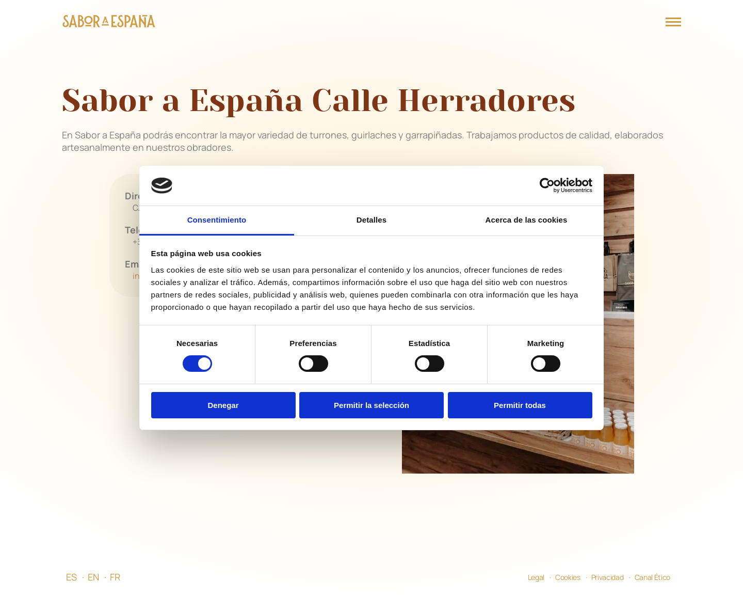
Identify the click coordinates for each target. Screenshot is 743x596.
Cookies (567, 577)
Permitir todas (520, 405)
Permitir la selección (371, 405)
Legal (536, 577)
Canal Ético (652, 577)
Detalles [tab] (371, 219)
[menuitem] (77, 577)
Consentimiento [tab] (217, 219)
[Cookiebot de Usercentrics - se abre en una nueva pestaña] (547, 185)
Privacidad (607, 577)
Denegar (222, 405)
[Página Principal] (109, 22)
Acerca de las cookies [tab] (527, 219)
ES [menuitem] (71, 577)
